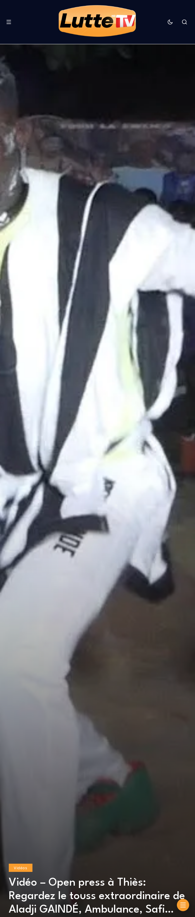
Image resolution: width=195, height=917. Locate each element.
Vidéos (20, 868)
